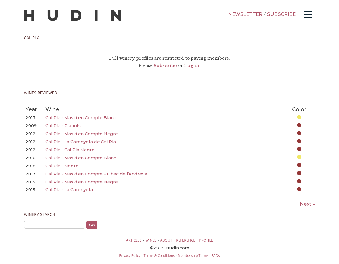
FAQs (215, 255)
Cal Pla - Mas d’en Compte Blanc (80, 117)
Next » (307, 204)
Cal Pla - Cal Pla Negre (70, 149)
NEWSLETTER (245, 14)
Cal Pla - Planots (63, 125)
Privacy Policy (129, 255)
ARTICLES (134, 240)
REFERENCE (185, 240)
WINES (151, 240)
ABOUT (166, 240)
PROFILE (206, 240)
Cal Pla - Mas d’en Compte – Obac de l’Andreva (96, 173)
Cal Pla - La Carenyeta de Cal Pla (80, 141)
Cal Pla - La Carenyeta (69, 189)
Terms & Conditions (159, 255)
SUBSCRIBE (281, 14)
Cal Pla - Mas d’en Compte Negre (81, 133)
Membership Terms (193, 255)
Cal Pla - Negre (61, 165)
